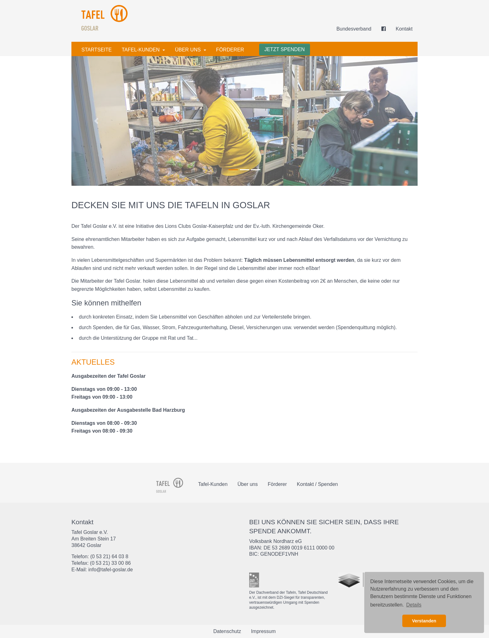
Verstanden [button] (424, 620)
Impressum (263, 631)
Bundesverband (353, 28)
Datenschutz (227, 631)
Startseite (96, 49)
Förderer (230, 49)
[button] (97, 121)
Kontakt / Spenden (317, 484)
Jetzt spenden (284, 49)
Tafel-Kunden (141, 49)
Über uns (188, 49)
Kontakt (404, 28)
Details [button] (413, 604)
